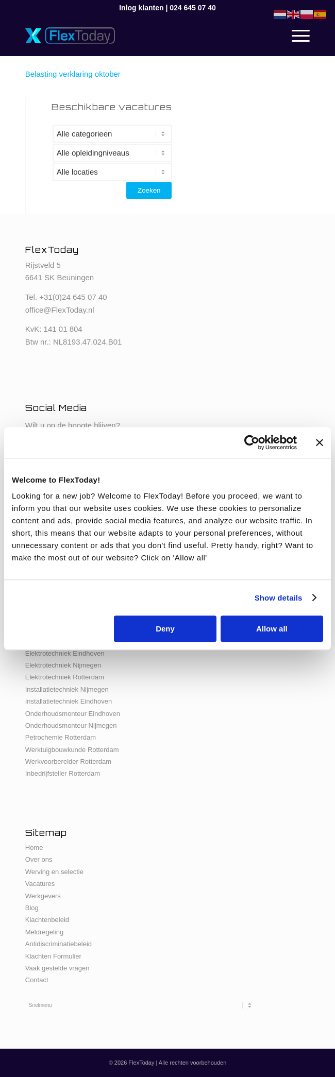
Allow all (272, 628)
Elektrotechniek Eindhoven (65, 653)
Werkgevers (43, 896)
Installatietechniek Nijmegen (67, 689)
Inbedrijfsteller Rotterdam (62, 773)
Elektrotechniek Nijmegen (63, 665)
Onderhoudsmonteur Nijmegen (71, 725)
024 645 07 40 (193, 8)
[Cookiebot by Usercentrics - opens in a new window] (252, 442)
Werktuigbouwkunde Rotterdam (72, 750)
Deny (165, 628)
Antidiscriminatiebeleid (58, 944)
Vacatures (40, 883)
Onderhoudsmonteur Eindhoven (72, 713)
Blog (32, 908)
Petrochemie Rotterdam (60, 737)
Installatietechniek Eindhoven (68, 701)
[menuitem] (295, 35)
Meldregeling (44, 932)
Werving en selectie (54, 872)
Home (34, 847)
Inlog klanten (141, 8)
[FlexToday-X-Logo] (139, 35)
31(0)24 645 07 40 (75, 297)
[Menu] (295, 35)
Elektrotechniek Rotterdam (64, 677)
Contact (36, 980)
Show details (279, 597)
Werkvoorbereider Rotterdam (68, 761)
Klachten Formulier (53, 956)
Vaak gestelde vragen (57, 968)
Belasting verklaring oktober (73, 74)
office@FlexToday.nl (59, 309)
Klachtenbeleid (47, 920)
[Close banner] (319, 442)
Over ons (39, 859)
